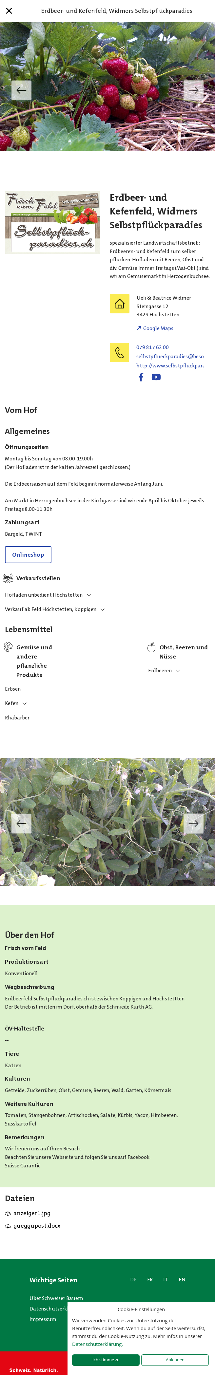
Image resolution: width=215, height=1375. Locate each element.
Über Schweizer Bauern (56, 1298)
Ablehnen (175, 1360)
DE (133, 1279)
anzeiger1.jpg (31, 1213)
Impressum (42, 1319)
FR (150, 1279)
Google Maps (158, 328)
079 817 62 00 (152, 347)
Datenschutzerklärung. (97, 1344)
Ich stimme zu (106, 1360)
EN (182, 1279)
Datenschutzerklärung (56, 1308)
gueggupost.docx (36, 1226)
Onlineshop (28, 555)
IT (165, 1279)
